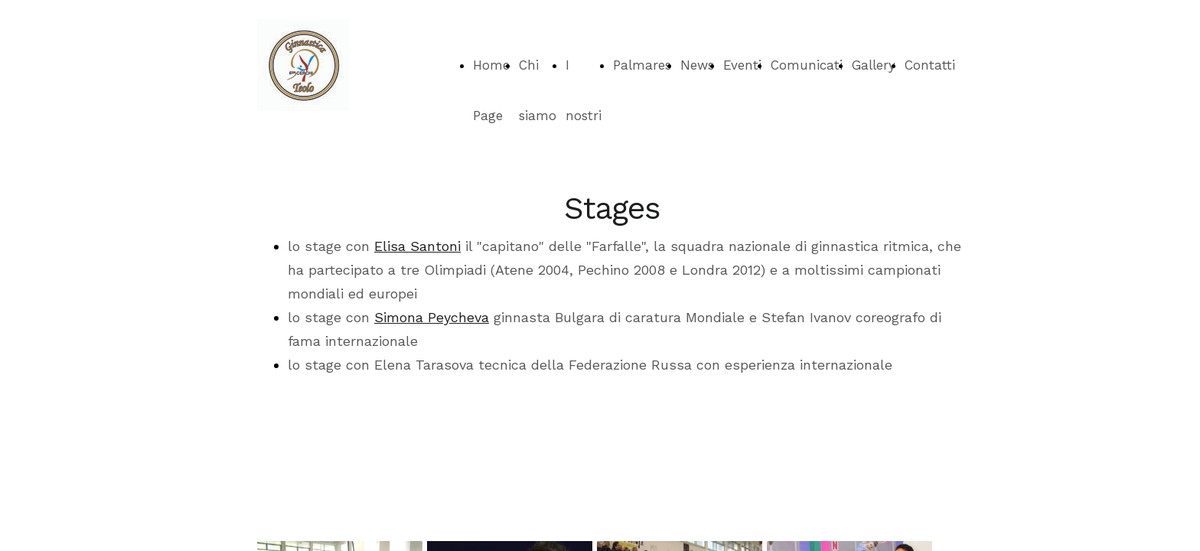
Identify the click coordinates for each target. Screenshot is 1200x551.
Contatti (930, 65)
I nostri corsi (584, 115)
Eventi (742, 65)
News (697, 65)
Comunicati (807, 65)
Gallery (873, 65)
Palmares (642, 65)
